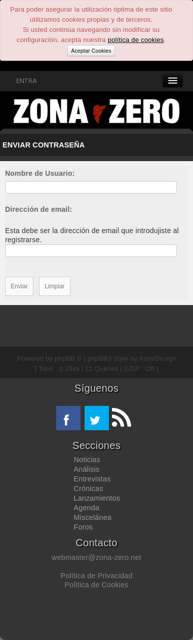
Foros (83, 527)
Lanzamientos (97, 498)
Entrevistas (92, 479)
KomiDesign (158, 358)
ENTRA (21, 81)
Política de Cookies (96, 585)
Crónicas (88, 488)
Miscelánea (92, 517)
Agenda (87, 508)
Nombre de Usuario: (40, 173)
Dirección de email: (38, 209)
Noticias (87, 460)
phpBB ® (68, 358)
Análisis (87, 469)
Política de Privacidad (96, 576)
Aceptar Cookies (91, 51)
